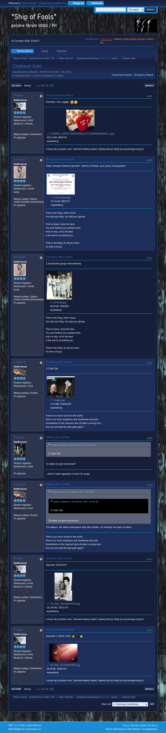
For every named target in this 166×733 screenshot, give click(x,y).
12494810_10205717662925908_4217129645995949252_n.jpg (80, 133)
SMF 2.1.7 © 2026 (16, 725)
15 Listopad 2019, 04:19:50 (61, 629)
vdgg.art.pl (106, 39)
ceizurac (19, 159)
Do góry (16, 689)
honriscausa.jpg (60, 197)
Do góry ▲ (153, 725)
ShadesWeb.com (33, 729)
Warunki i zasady (138, 725)
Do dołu (16, 85)
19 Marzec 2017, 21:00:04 (58, 484)
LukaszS (20, 362)
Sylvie (114, 58)
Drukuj (149, 85)
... (39, 85)
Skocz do (106, 704)
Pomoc (126, 725)
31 (46, 85)
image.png (57, 400)
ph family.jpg (58, 302)
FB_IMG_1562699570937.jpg (63, 604)
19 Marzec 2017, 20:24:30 (61, 362)
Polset (18, 95)
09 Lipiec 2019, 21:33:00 (60, 558)
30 (42, 85)
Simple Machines (33, 725)
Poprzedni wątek (122, 74)
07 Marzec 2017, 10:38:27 (61, 257)
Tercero (19, 437)
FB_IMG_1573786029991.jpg (63, 665)
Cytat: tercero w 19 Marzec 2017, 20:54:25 (72, 492)
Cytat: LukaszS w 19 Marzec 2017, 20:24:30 (73, 445)
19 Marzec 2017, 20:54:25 (58, 437)
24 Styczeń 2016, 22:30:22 (61, 159)
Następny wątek (143, 74)
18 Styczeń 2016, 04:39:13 (61, 95)
